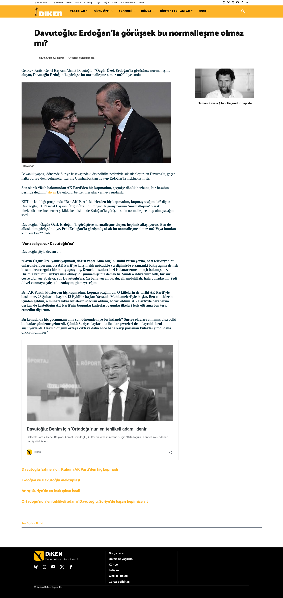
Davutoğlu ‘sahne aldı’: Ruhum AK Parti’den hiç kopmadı (70, 469)
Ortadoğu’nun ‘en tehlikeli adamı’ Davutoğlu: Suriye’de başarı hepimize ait (85, 501)
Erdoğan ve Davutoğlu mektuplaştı (52, 480)
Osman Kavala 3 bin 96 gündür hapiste (225, 103)
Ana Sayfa (27, 523)
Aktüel (39, 523)
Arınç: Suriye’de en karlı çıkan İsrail (51, 491)
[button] (243, 11)
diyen (52, 192)
